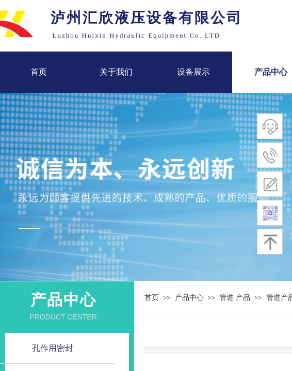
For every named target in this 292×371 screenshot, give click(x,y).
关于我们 (116, 72)
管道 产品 (234, 297)
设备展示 (193, 72)
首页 (38, 72)
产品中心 (189, 297)
